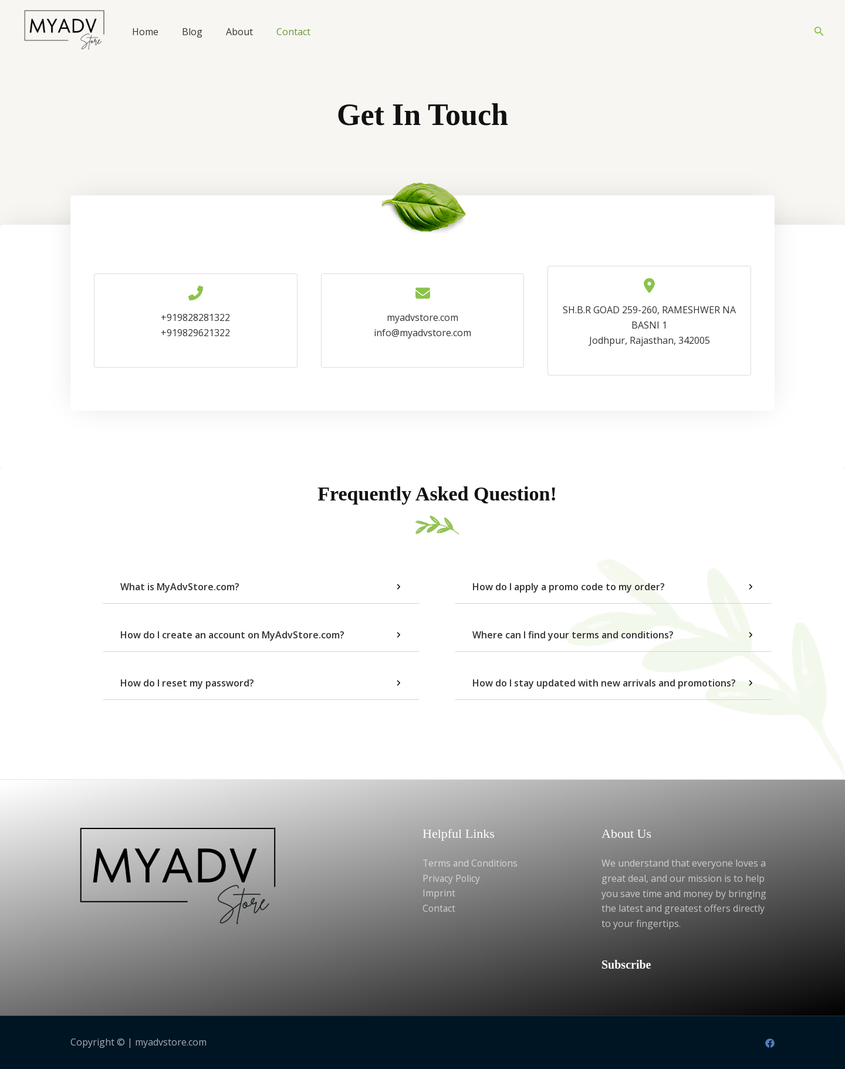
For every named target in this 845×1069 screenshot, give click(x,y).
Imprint (438, 893)
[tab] (261, 587)
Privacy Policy (451, 878)
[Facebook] (770, 1043)
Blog (192, 31)
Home (145, 31)
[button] (819, 31)
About (239, 31)
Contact (293, 31)
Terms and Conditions (471, 863)
